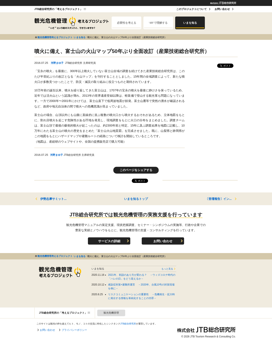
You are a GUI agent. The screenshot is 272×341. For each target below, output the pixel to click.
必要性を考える (126, 24)
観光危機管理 (111, 312)
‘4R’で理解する (158, 24)
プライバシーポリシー (74, 329)
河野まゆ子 (57, 62)
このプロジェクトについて (191, 9)
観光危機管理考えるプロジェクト (54, 37)
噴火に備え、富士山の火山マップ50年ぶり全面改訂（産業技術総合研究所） (127, 37)
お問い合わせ (222, 9)
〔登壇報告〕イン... (218, 198)
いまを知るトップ (136, 198)
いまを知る (190, 24)
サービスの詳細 (109, 241)
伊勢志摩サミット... (53, 198)
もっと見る (167, 268)
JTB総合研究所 (128, 323)
